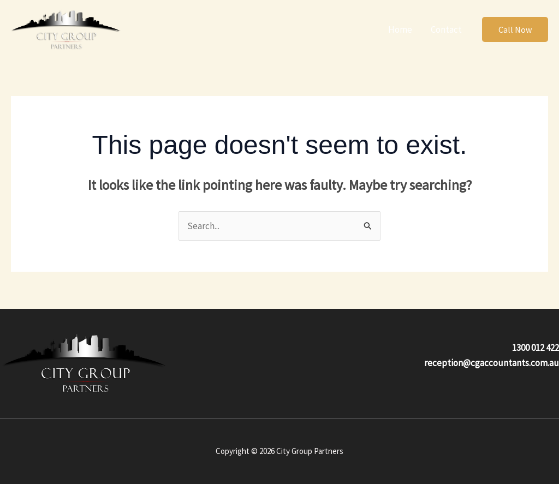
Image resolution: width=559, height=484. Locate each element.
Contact (446, 29)
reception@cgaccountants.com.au (491, 363)
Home (400, 29)
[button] (515, 29)
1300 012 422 (535, 348)
